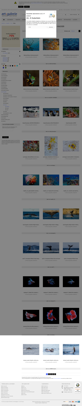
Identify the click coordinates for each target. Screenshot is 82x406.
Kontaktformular (59, 378)
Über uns (24, 387)
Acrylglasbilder (5, 391)
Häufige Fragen (45, 387)
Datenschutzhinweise (36, 401)
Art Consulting (5, 393)
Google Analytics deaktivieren (41, 402)
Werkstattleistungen (6, 397)
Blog (23, 386)
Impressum (24, 388)
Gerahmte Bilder (5, 388)
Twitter (73, 405)
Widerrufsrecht (45, 388)
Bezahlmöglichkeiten (46, 390)
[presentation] (41, 30)
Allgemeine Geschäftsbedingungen (28, 391)
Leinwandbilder (5, 387)
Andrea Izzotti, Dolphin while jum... (31, 360)
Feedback (65, 405)
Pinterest (74, 405)
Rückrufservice (55, 378)
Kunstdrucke (5, 386)
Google (71, 405)
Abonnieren (51, 27)
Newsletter (25, 394)
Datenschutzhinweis (26, 390)
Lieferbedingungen (46, 391)
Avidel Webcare (21, 401)
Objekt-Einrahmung (6, 394)
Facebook (69, 405)
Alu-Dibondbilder (5, 390)
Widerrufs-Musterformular (47, 393)
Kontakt (24, 393)
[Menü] (80, 383)
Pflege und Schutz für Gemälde (8, 396)
